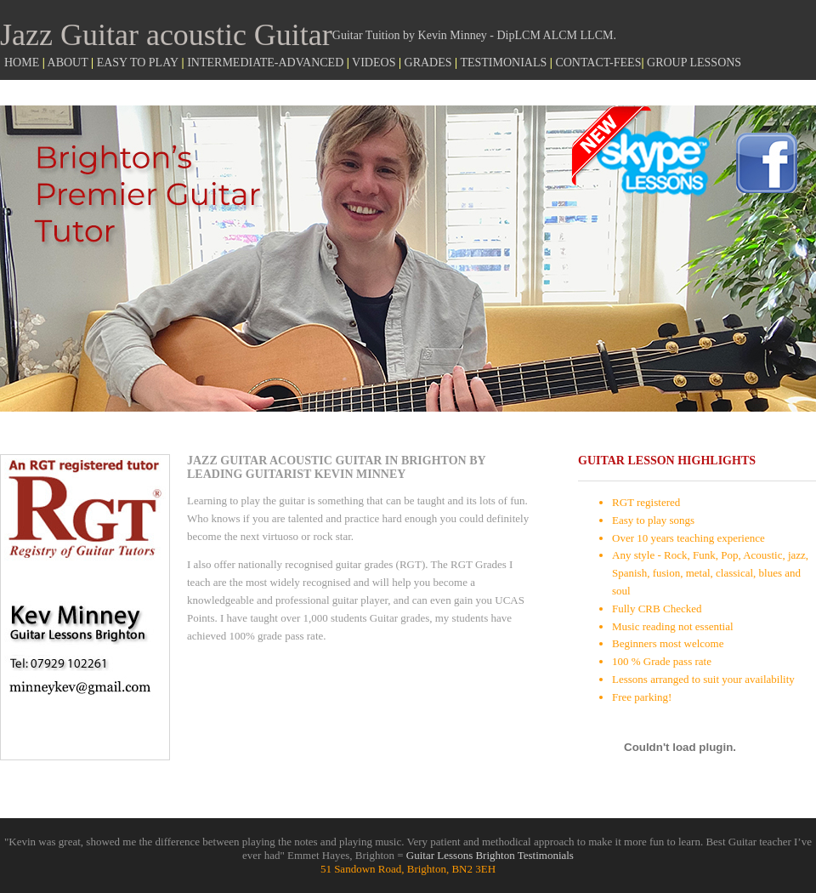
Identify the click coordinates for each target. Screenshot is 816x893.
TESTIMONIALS (503, 62)
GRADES (428, 62)
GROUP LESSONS (694, 62)
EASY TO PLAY (137, 62)
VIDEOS (373, 62)
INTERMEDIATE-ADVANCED (265, 62)
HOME (23, 62)
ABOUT (68, 62)
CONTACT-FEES (598, 62)
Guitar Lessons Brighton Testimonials (490, 855)
